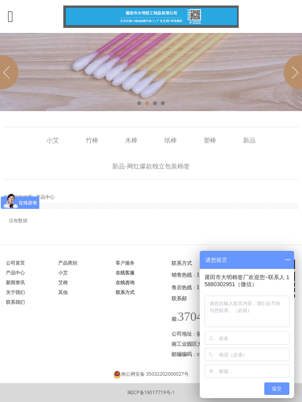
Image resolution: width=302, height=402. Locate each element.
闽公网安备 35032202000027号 (154, 374)
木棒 (131, 140)
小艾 (52, 140)
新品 (249, 140)
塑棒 (210, 140)
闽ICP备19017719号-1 (151, 392)
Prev (10, 72)
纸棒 (170, 140)
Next (291, 72)
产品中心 (45, 197)
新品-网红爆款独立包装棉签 (151, 166)
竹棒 (92, 140)
